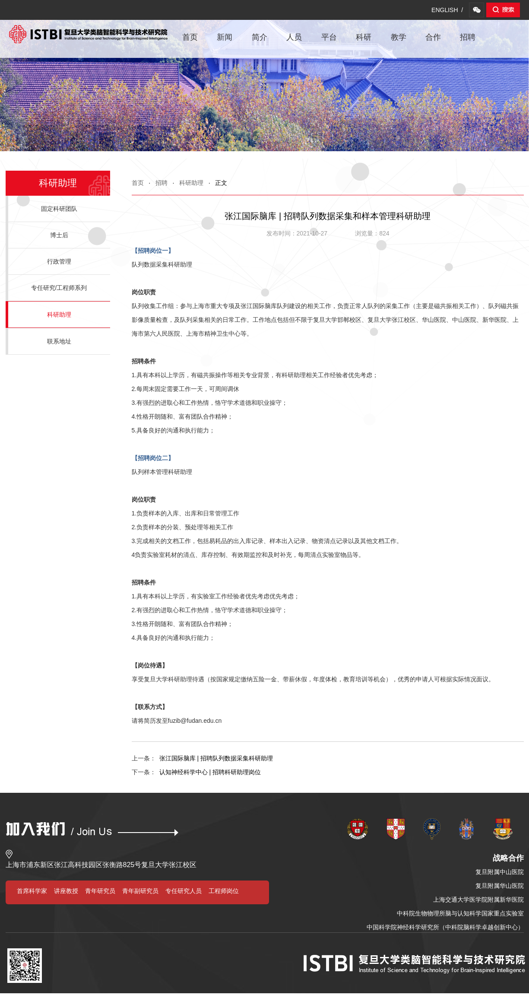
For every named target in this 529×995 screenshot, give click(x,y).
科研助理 (191, 182)
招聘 (467, 37)
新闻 (224, 37)
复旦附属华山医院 (499, 885)
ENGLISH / (447, 9)
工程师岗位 (224, 890)
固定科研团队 (59, 208)
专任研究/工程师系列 (59, 287)
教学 (398, 37)
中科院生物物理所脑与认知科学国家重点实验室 (460, 913)
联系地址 (59, 341)
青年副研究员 (140, 890)
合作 (433, 37)
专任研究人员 (183, 890)
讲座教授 (66, 890)
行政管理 (59, 261)
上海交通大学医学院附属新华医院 (478, 899)
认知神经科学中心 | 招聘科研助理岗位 (196, 772)
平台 (329, 37)
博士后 (59, 235)
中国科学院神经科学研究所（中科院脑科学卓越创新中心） (445, 927)
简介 (259, 37)
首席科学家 (32, 890)
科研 (363, 37)
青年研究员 (100, 890)
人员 (294, 37)
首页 (190, 37)
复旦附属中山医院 (499, 871)
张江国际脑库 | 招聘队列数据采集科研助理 (202, 758)
